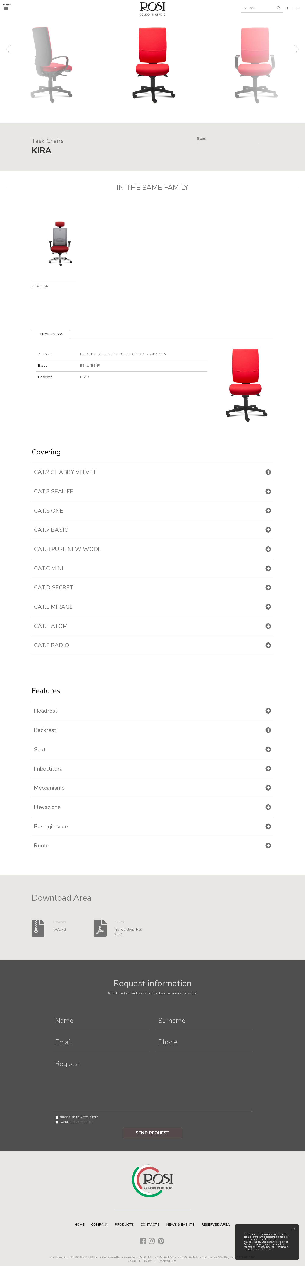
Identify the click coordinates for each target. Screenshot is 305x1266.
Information (51, 334)
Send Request (152, 1133)
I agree (77, 1122)
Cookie (132, 1261)
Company (99, 1224)
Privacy (147, 1261)
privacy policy (82, 1122)
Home (79, 1224)
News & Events (180, 1224)
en (297, 8)
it (287, 8)
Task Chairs (48, 141)
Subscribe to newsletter (79, 1117)
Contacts (150, 1224)
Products (124, 1224)
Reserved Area (215, 1224)
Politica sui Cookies (261, 1249)
